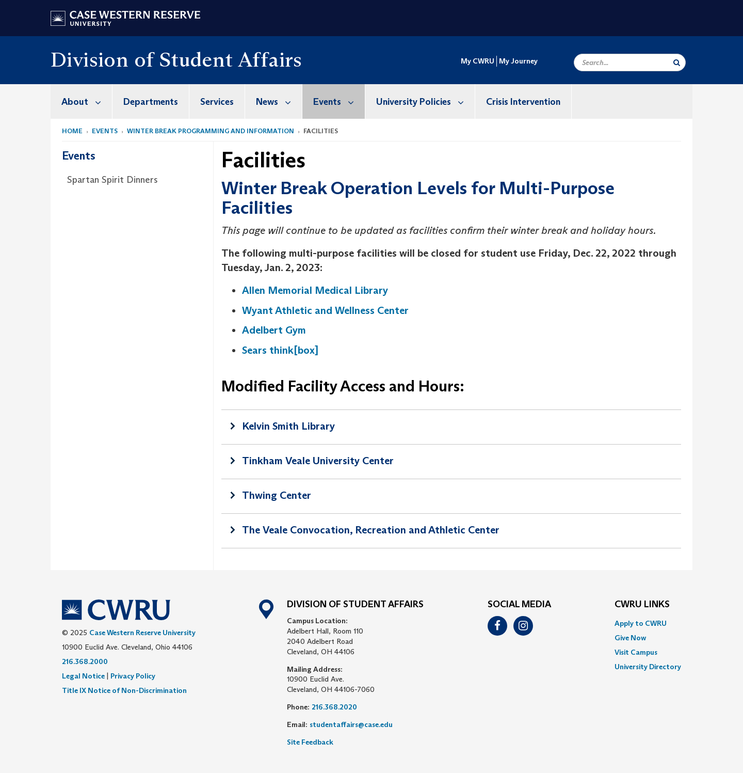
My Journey (518, 61)
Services (217, 101)
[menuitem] (81, 101)
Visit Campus (636, 652)
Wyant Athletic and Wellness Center (325, 310)
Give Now (630, 637)
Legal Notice (83, 676)
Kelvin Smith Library (288, 426)
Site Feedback (310, 742)
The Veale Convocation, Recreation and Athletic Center (370, 530)
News (279, 101)
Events (339, 101)
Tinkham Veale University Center (318, 460)
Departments (150, 101)
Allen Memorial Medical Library (315, 290)
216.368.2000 (85, 661)
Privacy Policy (132, 676)
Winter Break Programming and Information (210, 131)
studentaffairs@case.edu (351, 724)
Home (72, 131)
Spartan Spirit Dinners (112, 179)
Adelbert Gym (274, 330)
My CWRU (477, 61)
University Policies (425, 101)
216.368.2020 (334, 707)
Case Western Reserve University (142, 632)
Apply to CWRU (641, 623)
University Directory (648, 666)
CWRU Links (642, 605)
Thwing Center (276, 495)
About (86, 101)
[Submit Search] (676, 62)
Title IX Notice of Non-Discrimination (124, 690)
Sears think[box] (280, 350)
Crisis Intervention (523, 101)
